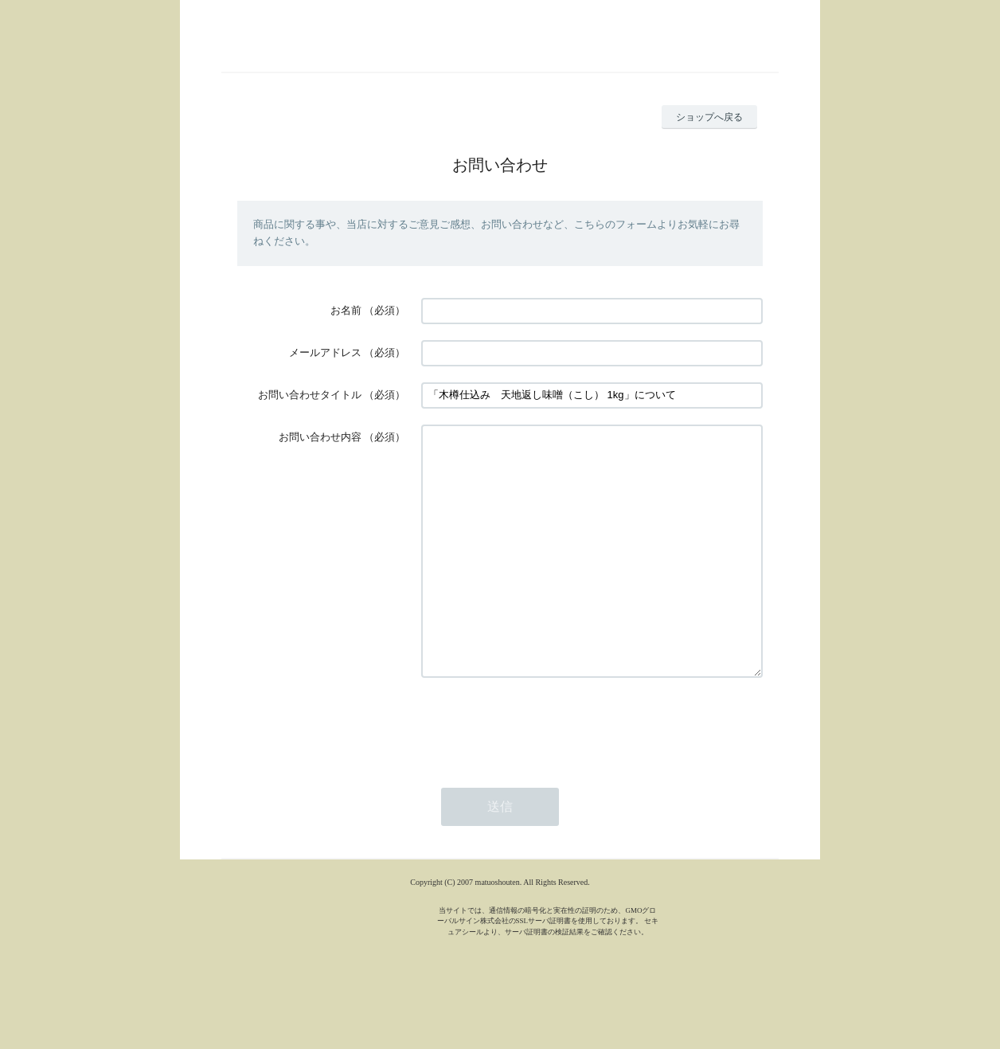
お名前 (345, 310)
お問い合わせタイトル (309, 395)
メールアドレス (325, 352)
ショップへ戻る (709, 117)
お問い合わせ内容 (320, 437)
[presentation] (542, 773)
